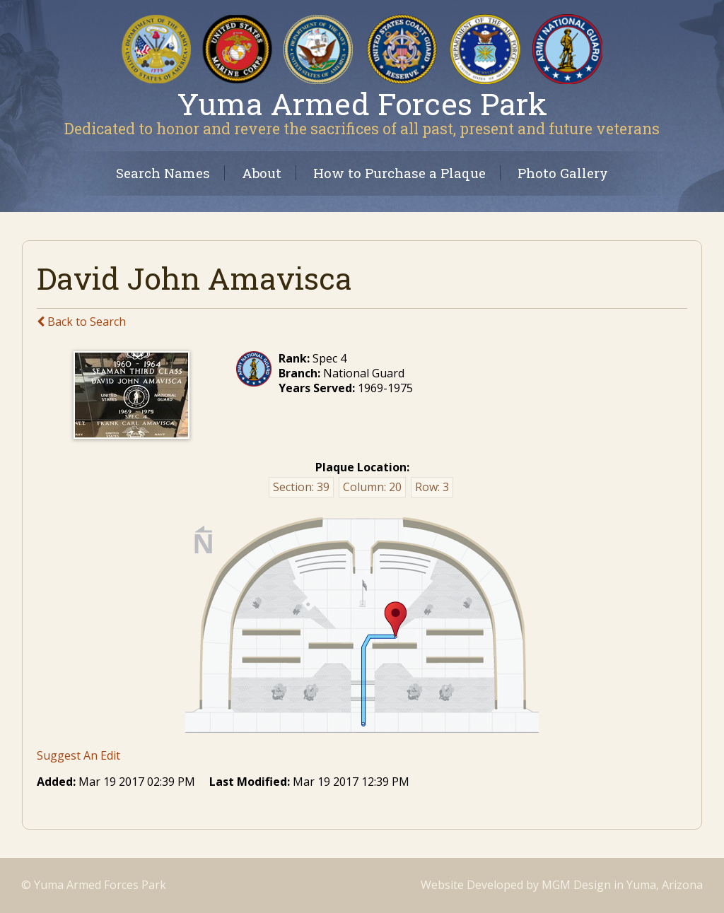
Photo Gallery (563, 172)
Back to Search (81, 321)
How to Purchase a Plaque (399, 172)
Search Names (163, 172)
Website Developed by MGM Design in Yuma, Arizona (562, 885)
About (261, 172)
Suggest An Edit (78, 755)
